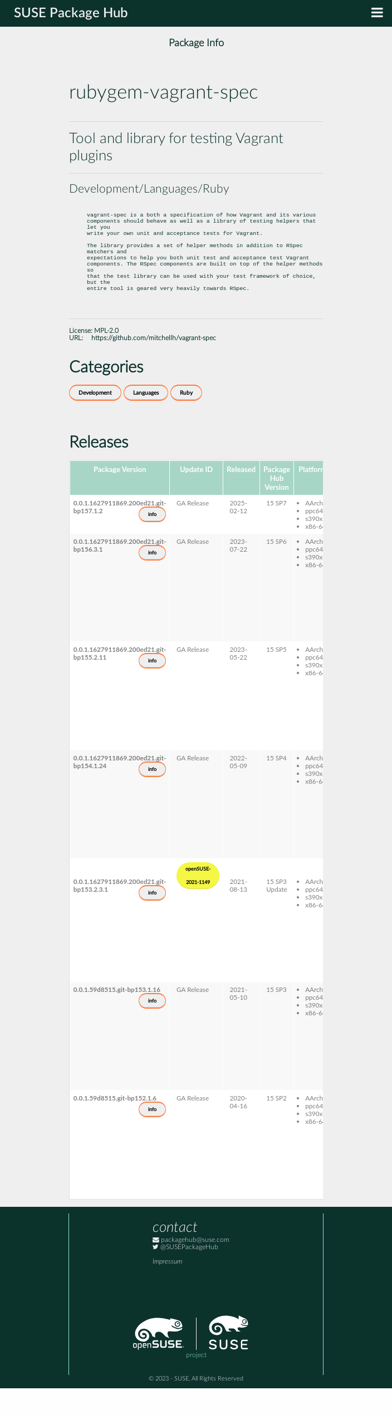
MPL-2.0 (106, 358)
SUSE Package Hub (71, 13)
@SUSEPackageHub (185, 1274)
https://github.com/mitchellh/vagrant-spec (153, 365)
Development (95, 419)
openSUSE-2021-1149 (197, 902)
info (152, 541)
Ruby (186, 419)
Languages (146, 419)
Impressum (167, 1288)
